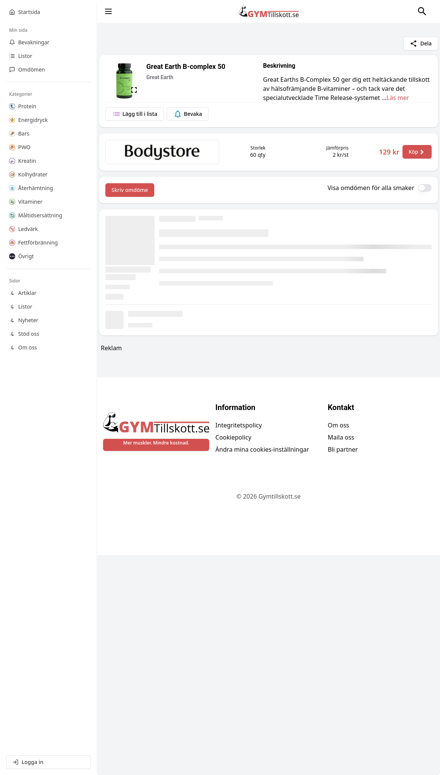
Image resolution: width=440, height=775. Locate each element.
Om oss (338, 645)
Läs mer (398, 98)
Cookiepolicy (233, 657)
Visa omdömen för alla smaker (370, 188)
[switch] (425, 188)
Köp (417, 152)
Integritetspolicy (238, 645)
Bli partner (343, 669)
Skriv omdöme (129, 189)
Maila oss (341, 657)
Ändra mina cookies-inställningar (262, 669)
